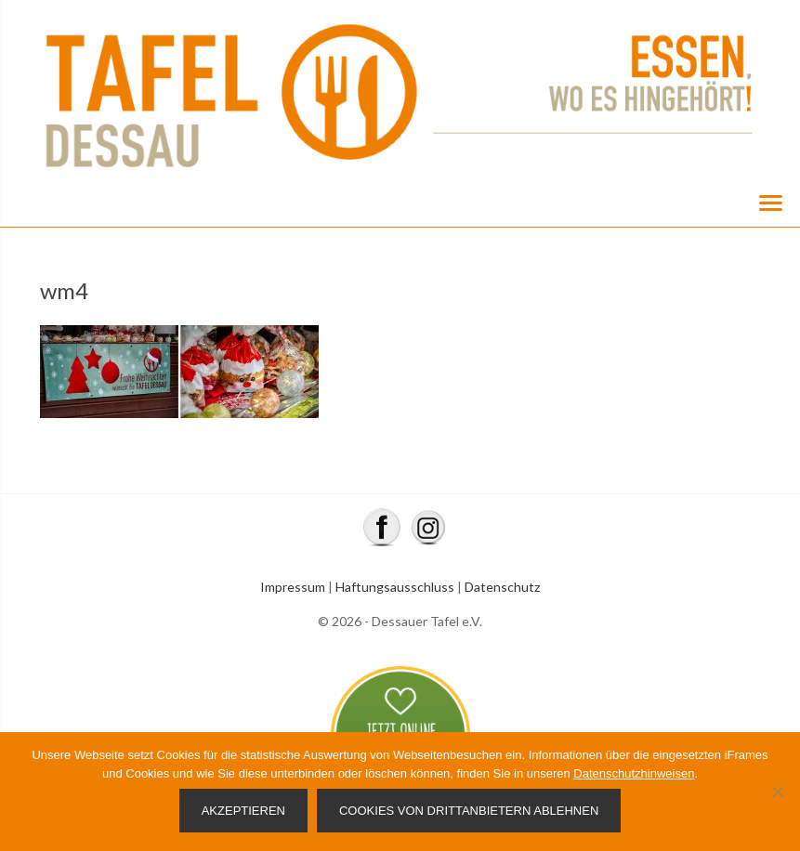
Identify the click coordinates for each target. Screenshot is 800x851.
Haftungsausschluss (394, 587)
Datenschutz (502, 587)
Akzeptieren (243, 811)
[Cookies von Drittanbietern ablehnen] (776, 791)
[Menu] (770, 201)
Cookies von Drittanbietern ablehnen (468, 811)
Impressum (292, 587)
